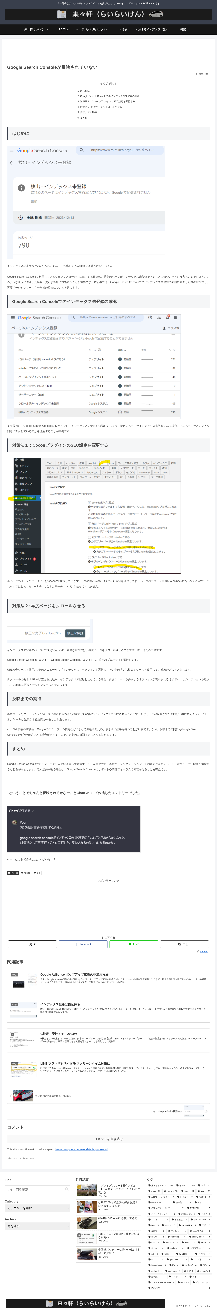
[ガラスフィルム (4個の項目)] (199, 1248)
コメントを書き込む (108, 1139)
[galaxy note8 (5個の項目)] (200, 1237)
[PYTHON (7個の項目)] (199, 1208)
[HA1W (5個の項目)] (156, 1237)
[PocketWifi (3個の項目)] (179, 1288)
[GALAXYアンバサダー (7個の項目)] (166, 1208)
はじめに (85, 90)
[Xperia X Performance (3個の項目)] (161, 1282)
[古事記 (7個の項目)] (182, 1202)
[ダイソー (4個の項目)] (177, 1259)
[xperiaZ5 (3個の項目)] (203, 1271)
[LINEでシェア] (134, 944)
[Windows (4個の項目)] (184, 1254)
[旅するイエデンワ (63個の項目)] (160, 1185)
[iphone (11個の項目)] (188, 1191)
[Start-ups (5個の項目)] (171, 1242)
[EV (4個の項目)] (174, 1265)
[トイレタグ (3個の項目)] (200, 1276)
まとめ (83, 117)
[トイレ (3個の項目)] (177, 1276)
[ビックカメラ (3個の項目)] (201, 1282)
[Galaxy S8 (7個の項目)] (159, 1202)
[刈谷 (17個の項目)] (204, 1185)
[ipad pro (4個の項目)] (175, 1248)
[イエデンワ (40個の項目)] (185, 1185)
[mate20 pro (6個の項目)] (186, 1214)
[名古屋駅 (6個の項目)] (179, 1219)
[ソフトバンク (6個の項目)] (158, 1219)
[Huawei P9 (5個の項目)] (187, 1225)
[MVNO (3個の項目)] (183, 1282)
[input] (37, 1189)
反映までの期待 (88, 112)
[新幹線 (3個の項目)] (157, 1276)
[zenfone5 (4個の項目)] (189, 1265)
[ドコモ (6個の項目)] (204, 1214)
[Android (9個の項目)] (203, 1197)
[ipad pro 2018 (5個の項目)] (200, 1219)
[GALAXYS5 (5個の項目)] (200, 1231)
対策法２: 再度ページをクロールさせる (101, 106)
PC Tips (13, 873)
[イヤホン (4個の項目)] (203, 1254)
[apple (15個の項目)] (154, 1191)
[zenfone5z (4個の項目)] (173, 1271)
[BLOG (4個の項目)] (188, 1242)
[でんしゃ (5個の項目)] (177, 1231)
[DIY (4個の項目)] (156, 1259)
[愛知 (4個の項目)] (205, 1265)
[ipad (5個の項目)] (154, 1242)
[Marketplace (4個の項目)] (157, 1265)
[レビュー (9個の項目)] (185, 1197)
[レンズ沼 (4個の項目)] (200, 1259)
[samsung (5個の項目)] (176, 1237)
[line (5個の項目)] (153, 1225)
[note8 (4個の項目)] (204, 1242)
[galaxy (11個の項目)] (204, 1191)
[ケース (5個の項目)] (169, 1225)
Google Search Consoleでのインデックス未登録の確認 (109, 96)
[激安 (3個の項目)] (188, 1271)
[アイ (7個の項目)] (202, 1202)
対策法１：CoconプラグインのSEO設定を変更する (107, 101)
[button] (184, 944)
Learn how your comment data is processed (81, 1149)
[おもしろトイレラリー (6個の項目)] (161, 1214)
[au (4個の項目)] (153, 1254)
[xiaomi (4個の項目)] (156, 1248)
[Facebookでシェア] (83, 944)
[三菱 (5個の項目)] (205, 1225)
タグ (37, 873)
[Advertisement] (108, 52)
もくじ (104, 83)
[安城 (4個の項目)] (167, 1254)
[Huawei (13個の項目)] (170, 1191)
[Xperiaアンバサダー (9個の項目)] (161, 1197)
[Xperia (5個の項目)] (156, 1231)
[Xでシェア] (32, 944)
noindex (26, 873)
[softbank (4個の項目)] (155, 1271)
